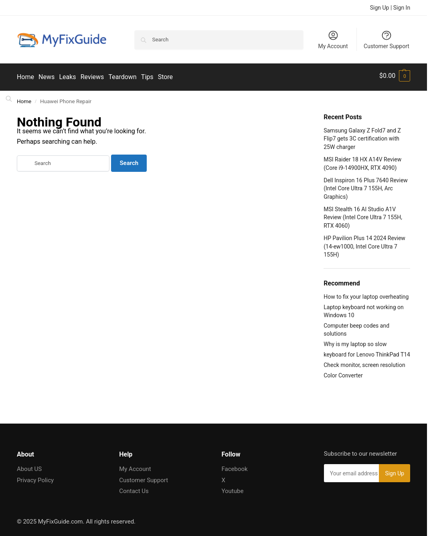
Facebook (235, 466)
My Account (333, 39)
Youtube (233, 488)
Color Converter (343, 372)
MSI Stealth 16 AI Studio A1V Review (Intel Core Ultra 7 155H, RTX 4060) (363, 215)
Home (24, 98)
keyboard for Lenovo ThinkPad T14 (367, 352)
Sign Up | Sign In (390, 7)
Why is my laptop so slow (355, 341)
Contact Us (134, 488)
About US (29, 466)
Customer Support (386, 39)
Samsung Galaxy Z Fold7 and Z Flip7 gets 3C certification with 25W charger (362, 136)
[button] (394, 76)
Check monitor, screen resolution (364, 362)
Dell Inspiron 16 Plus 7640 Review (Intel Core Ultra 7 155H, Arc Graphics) (366, 185)
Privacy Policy (35, 477)
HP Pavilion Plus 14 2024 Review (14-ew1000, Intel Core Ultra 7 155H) (364, 243)
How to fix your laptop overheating (366, 294)
